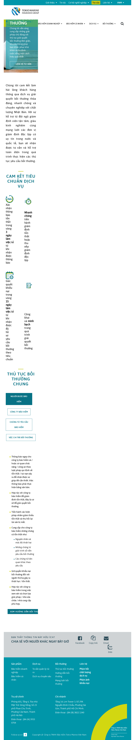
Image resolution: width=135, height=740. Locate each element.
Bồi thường (109, 24)
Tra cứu (95, 2)
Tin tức (63, 2)
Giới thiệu (51, 2)
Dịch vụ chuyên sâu (41, 676)
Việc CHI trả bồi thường (21, 437)
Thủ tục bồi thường (64, 669)
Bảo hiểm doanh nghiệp (50, 24)
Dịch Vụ (93, 24)
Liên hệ (107, 2)
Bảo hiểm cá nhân (75, 24)
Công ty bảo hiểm (19, 412)
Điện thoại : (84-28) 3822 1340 (69, 712)
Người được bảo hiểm (19, 399)
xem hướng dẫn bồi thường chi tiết (31, 611)
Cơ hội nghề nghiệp (78, 2)
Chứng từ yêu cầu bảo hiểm (19, 424)
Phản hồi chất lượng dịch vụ (85, 672)
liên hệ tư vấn (23, 64)
